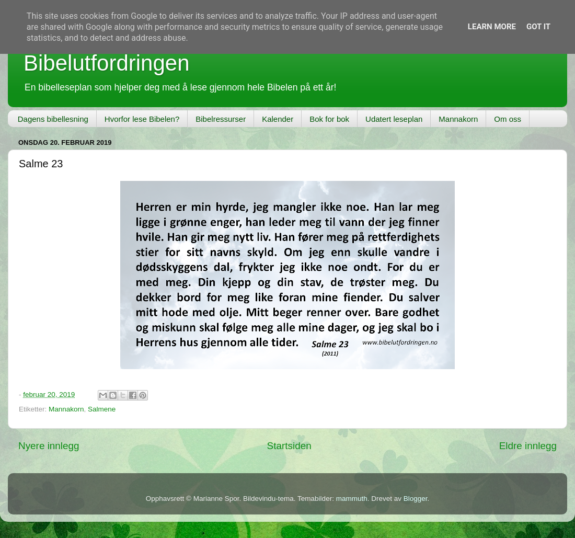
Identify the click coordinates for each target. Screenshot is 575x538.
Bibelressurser (221, 119)
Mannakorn (458, 119)
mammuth (351, 498)
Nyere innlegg (48, 445)
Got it (538, 26)
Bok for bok (329, 119)
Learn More (492, 26)
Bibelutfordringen (107, 63)
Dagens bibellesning (53, 119)
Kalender (277, 119)
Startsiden (289, 445)
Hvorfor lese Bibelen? (142, 119)
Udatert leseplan (393, 119)
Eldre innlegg (528, 445)
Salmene (102, 409)
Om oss (507, 119)
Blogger (416, 498)
